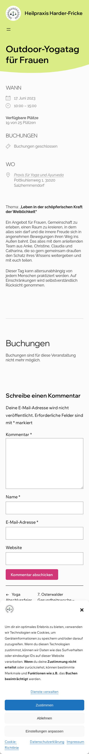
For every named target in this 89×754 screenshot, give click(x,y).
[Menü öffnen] (8, 29)
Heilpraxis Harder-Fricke (54, 13)
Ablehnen (44, 718)
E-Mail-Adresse (22, 522)
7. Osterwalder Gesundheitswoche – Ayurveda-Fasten (55, 600)
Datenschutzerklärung (47, 742)
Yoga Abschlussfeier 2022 (19, 600)
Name (13, 497)
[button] (82, 610)
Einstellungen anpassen (44, 731)
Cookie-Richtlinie (12, 745)
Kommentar (19, 434)
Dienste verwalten (44, 692)
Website (14, 547)
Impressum (75, 742)
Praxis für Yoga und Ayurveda (39, 175)
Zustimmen (44, 705)
